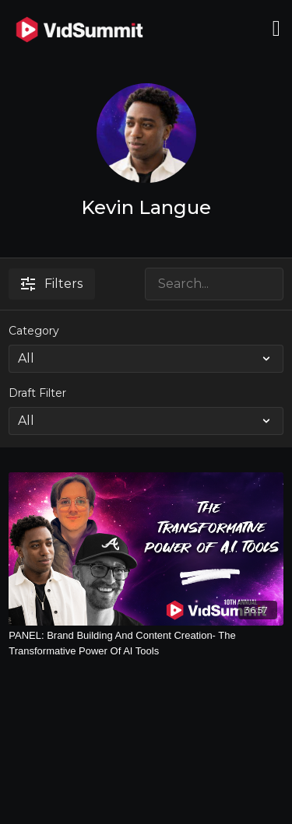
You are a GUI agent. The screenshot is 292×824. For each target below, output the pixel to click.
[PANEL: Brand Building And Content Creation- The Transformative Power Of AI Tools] (146, 643)
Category (34, 331)
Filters (52, 283)
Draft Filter (37, 393)
